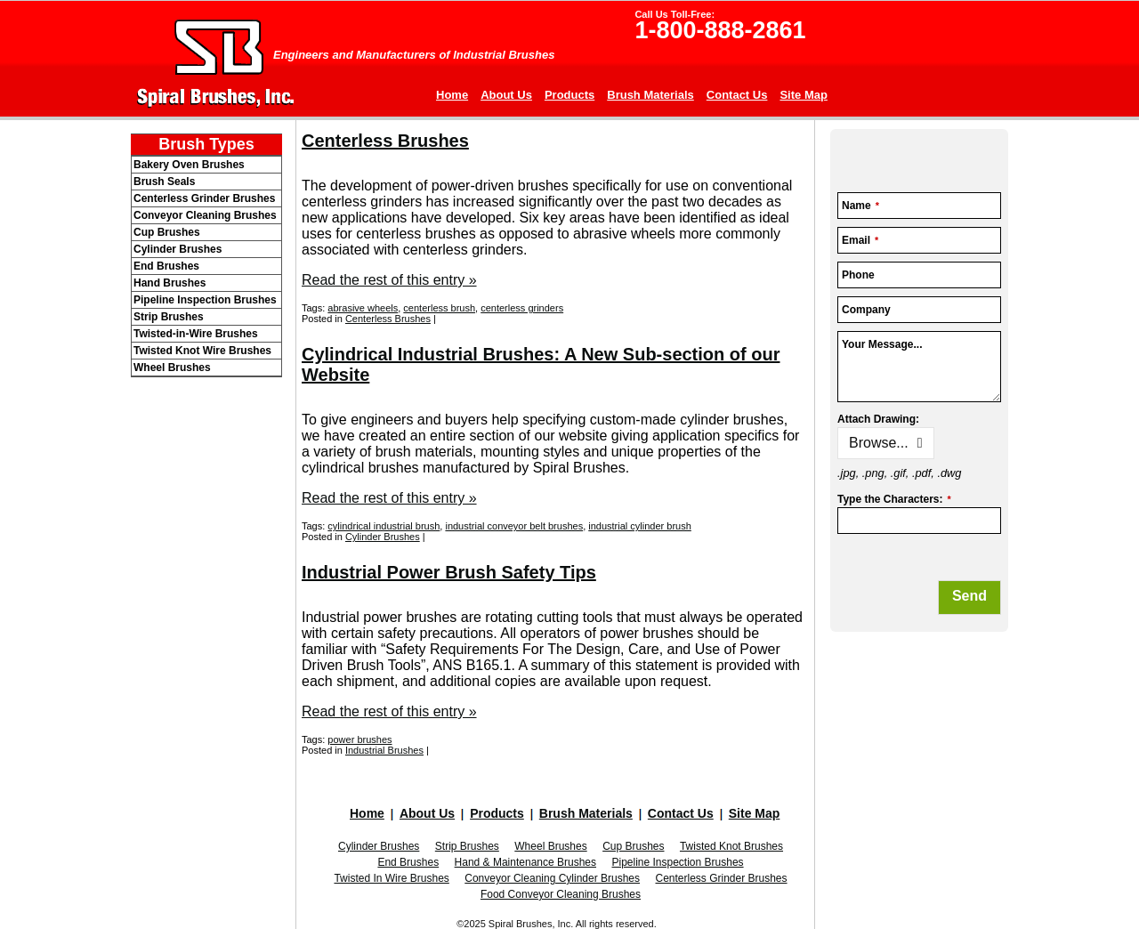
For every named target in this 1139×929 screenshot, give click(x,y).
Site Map (803, 94)
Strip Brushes (467, 846)
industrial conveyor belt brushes (514, 526)
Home (452, 94)
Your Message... (882, 344)
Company (866, 309)
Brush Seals (164, 181)
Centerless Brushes (385, 140)
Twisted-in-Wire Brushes (195, 333)
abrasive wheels (362, 308)
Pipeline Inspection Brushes (677, 862)
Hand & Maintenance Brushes (525, 862)
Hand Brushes (169, 283)
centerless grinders (522, 308)
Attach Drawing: (878, 419)
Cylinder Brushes (382, 536)
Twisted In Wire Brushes (391, 878)
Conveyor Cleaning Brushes (205, 215)
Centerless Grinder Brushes (721, 878)
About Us (506, 94)
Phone (858, 275)
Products (569, 94)
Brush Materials (650, 94)
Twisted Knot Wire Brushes (202, 350)
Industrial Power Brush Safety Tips (449, 572)
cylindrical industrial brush (383, 526)
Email (860, 240)
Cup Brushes (633, 846)
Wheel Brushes (550, 846)
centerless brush (439, 308)
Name (860, 205)
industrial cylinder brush (639, 526)
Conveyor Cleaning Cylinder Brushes (552, 878)
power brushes (359, 739)
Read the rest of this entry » (389, 279)
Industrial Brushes (384, 750)
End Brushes (408, 862)
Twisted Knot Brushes (731, 846)
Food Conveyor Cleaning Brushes (561, 894)
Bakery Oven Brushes (189, 164)
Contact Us (737, 94)
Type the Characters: (894, 499)
